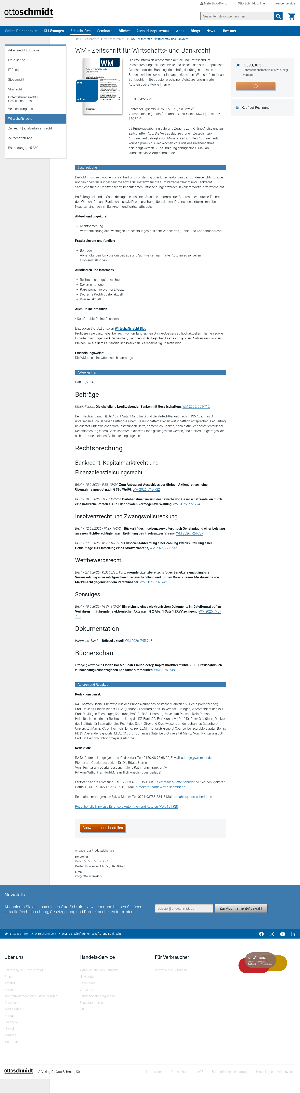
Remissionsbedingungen (97, 1010)
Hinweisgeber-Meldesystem (275, 1086)
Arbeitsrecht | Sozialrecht (25, 53)
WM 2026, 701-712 (196, 410)
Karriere (10, 1003)
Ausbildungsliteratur (152, 34)
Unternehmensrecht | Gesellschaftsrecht (23, 102)
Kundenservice (285, 3)
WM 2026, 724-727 (190, 537)
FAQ (83, 1023)
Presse (9, 990)
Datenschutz (179, 1086)
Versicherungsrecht (22, 112)
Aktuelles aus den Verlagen (99, 984)
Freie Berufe (16, 63)
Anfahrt (10, 997)
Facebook (12, 1036)
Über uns (229, 34)
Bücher (124, 34)
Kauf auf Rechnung (257, 111)
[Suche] (237, 16)
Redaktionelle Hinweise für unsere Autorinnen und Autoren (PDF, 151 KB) (127, 805)
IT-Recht (14, 73)
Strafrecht (15, 93)
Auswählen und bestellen (103, 826)
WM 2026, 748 (160, 668)
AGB (199, 1086)
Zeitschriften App (20, 141)
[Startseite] (19, 1087)
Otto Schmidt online (251, 3)
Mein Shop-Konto (215, 3)
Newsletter (87, 990)
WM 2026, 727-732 (163, 551)
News (210, 34)
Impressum (154, 1086)
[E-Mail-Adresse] (184, 917)
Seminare (104, 34)
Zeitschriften (80, 34)
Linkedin (11, 1042)
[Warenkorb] (291, 16)
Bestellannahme (91, 1016)
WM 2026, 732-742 (153, 585)
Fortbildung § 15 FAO (23, 151)
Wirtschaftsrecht (115, 42)
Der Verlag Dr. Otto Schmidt (24, 984)
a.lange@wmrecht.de (197, 756)
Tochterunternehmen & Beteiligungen (31, 1010)
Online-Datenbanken (21, 34)
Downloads (88, 997)
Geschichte (13, 1016)
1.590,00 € (267, 73)
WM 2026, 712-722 (146, 493)
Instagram (12, 1055)
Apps (180, 34)
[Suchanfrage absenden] (278, 16)
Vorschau (87, 1003)
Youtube (11, 1049)
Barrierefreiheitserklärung (229, 1086)
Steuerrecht (16, 83)
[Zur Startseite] (77, 42)
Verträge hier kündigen (171, 984)
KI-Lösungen (54, 34)
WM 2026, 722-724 (187, 507)
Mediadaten (13, 1023)
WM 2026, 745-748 (139, 639)
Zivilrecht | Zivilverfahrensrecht (30, 132)
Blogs (195, 34)
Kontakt (10, 1029)
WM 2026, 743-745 (213, 615)
